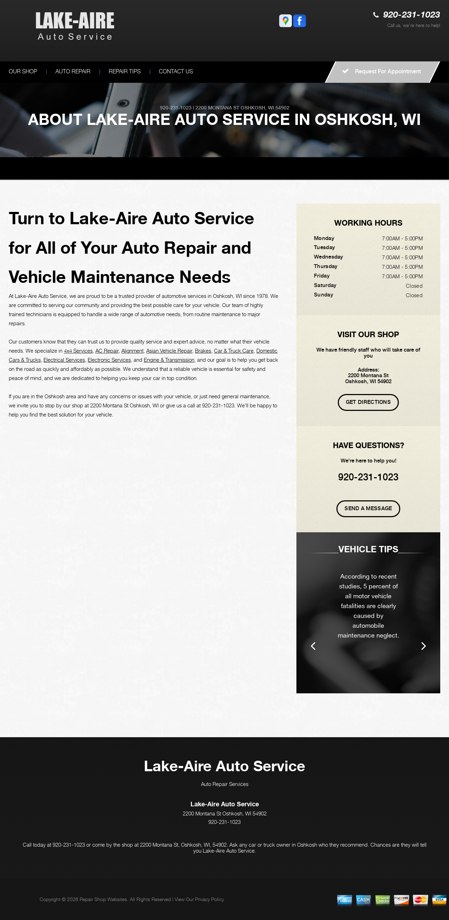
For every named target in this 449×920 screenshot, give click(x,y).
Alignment (132, 350)
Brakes (203, 350)
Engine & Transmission (169, 359)
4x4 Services (78, 350)
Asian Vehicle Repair (169, 350)
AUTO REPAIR (73, 71)
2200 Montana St (217, 108)
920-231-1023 (411, 15)
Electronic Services (109, 359)
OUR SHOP (93, 168)
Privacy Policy (209, 899)
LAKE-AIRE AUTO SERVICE (41, 168)
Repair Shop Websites (103, 899)
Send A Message (368, 508)
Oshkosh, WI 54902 (265, 108)
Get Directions (368, 402)
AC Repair (107, 350)
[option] (368, 612)
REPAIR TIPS (125, 71)
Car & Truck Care (234, 350)
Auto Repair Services (224, 784)
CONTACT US (176, 71)
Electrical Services (64, 359)
